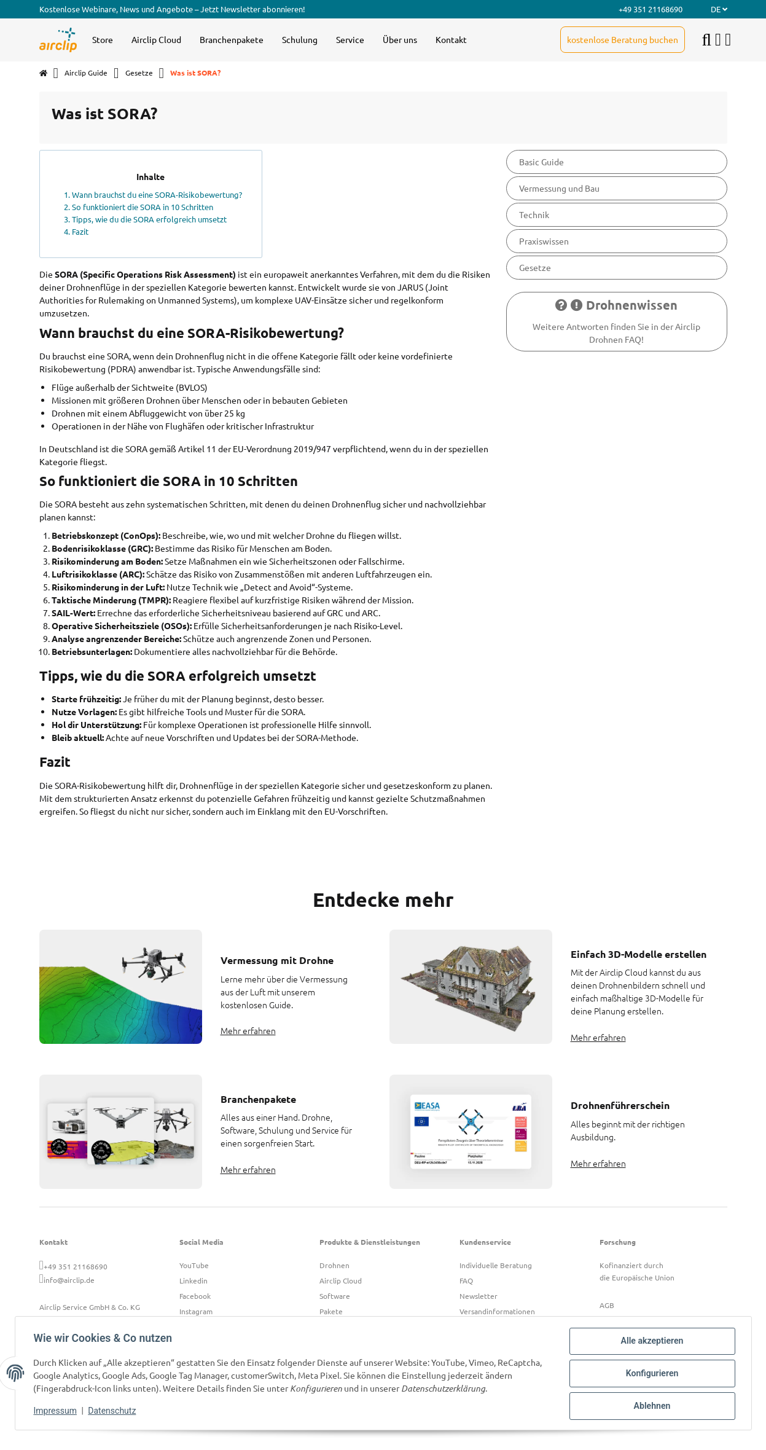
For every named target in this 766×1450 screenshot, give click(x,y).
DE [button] (719, 9)
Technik (534, 214)
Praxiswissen (544, 240)
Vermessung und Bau (559, 188)
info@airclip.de (69, 1280)
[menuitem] (102, 40)
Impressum (56, 1412)
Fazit (80, 231)
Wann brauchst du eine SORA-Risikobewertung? (157, 194)
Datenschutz (113, 1412)
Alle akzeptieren (651, 1342)
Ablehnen (651, 1406)
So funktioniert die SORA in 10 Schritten (142, 207)
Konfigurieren (651, 1374)
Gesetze (535, 267)
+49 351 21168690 (75, 1266)
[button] (718, 40)
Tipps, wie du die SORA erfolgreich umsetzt (149, 219)
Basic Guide (541, 161)
